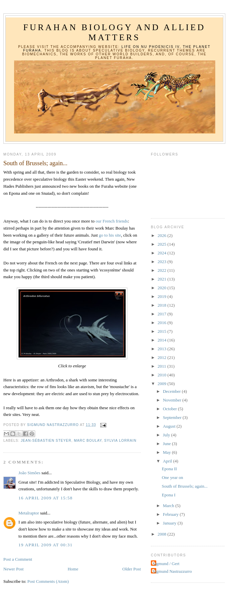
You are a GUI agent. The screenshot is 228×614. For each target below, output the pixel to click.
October (170, 408)
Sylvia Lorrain (120, 440)
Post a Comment (17, 559)
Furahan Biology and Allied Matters (114, 32)
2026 (162, 235)
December (172, 391)
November (172, 400)
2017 (162, 313)
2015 (162, 331)
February (171, 514)
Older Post (131, 568)
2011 (162, 366)
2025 (162, 244)
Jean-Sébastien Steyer (46, 440)
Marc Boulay (88, 440)
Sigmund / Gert (166, 563)
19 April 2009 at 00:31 (45, 544)
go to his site (110, 235)
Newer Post (13, 568)
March (169, 505)
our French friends (111, 221)
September (173, 417)
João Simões (29, 472)
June (167, 443)
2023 (162, 261)
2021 (162, 279)
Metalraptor (28, 512)
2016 (162, 322)
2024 (162, 252)
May (167, 452)
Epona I (168, 494)
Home (73, 568)
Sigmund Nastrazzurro (172, 571)
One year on (172, 477)
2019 (162, 296)
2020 (162, 287)
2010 (162, 374)
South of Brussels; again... (185, 486)
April (168, 461)
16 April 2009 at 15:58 (45, 497)
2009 (162, 383)
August (170, 426)
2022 (162, 270)
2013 (162, 348)
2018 (162, 305)
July (167, 434)
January (170, 523)
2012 (162, 357)
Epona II (169, 468)
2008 (162, 534)
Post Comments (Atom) (48, 581)
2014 (162, 340)
